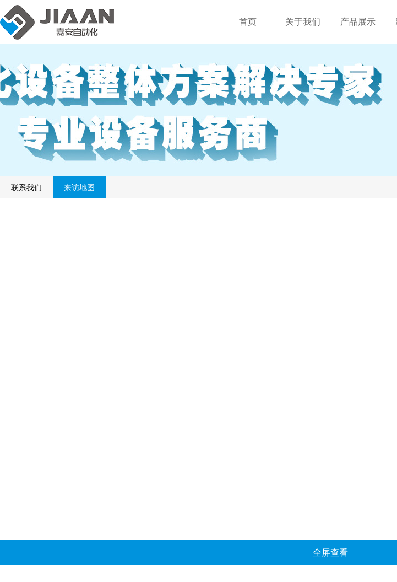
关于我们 (302, 21)
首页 (248, 21)
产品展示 (358, 21)
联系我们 (26, 187)
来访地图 (79, 187)
